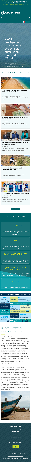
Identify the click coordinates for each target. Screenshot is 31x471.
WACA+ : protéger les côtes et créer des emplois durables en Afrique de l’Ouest (14, 90)
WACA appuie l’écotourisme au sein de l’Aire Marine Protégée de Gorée (13, 168)
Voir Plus (15, 209)
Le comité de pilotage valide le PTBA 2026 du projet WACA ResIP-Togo (15, 194)
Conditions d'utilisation (15, 456)
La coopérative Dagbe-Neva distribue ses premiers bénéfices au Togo (15, 117)
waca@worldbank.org (16, 429)
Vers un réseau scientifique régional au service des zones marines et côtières (15, 143)
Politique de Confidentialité (14, 453)
